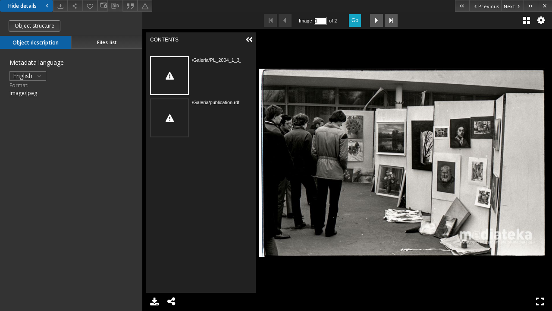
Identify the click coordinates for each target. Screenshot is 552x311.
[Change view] (102, 6)
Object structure (34, 25)
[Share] (75, 6)
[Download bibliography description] (115, 6)
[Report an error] (145, 6)
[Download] (60, 6)
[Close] (545, 6)
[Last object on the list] (531, 6)
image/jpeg (23, 93)
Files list (106, 42)
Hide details (29, 6)
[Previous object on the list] (485, 6)
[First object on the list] (462, 6)
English (28, 76)
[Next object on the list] (512, 6)
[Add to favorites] (90, 6)
